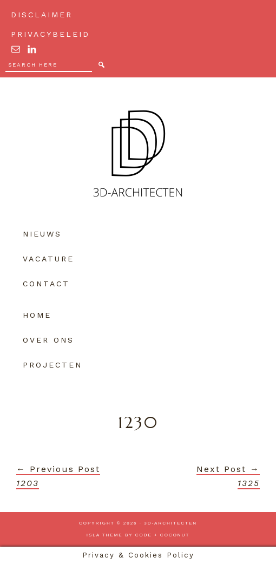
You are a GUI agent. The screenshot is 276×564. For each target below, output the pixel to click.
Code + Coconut (162, 535)
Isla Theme (105, 535)
